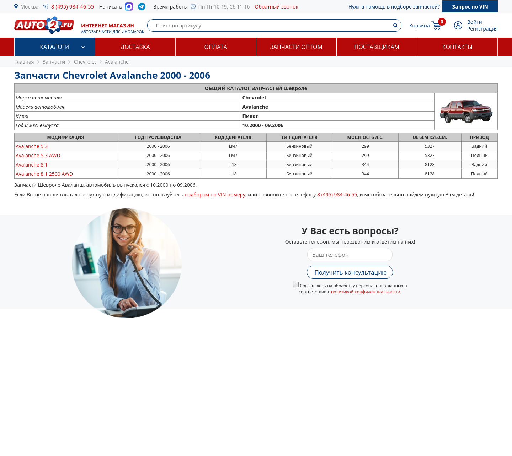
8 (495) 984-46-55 (72, 6)
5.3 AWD (38, 155)
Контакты (457, 47)
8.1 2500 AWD (44, 173)
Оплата (215, 47)
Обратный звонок (276, 6)
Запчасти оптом (296, 47)
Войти (474, 21)
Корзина (419, 25)
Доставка (135, 47)
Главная (24, 61)
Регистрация (482, 28)
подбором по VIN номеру (215, 194)
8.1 (32, 164)
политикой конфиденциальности (365, 292)
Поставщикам (376, 47)
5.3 (32, 146)
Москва (30, 6)
